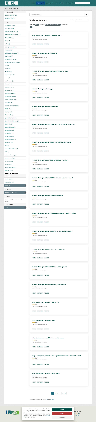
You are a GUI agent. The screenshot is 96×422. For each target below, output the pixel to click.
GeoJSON (47, 44)
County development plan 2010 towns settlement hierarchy (52, 231)
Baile (33, 3)
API (47, 399)
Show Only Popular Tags (11, 173)
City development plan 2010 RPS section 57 (47, 35)
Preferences (62, 417)
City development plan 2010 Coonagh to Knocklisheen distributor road (56, 356)
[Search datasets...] (56, 14)
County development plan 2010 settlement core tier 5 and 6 (52, 178)
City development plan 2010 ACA (43, 320)
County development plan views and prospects (48, 249)
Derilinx (78, 413)
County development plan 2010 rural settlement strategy (51, 142)
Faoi (56, 3)
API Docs (52, 399)
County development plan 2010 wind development (49, 267)
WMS (34, 44)
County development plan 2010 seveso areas (47, 195)
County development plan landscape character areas (50, 71)
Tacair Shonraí (40, 3)
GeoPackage (39, 44)
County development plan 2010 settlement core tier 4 (50, 160)
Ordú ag (72, 20)
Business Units (49, 3)
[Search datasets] (82, 3)
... (60, 393)
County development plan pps (42, 89)
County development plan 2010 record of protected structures (53, 124)
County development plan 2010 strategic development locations (54, 213)
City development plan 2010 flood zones (46, 373)
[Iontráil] (88, 3)
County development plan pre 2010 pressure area (49, 284)
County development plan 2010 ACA (44, 53)
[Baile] (6, 8)
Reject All (62, 413)
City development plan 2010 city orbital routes (48, 338)
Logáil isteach (69, 3)
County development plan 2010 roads (45, 106)
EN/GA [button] (62, 3)
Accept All (62, 409)
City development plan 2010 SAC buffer (45, 302)
